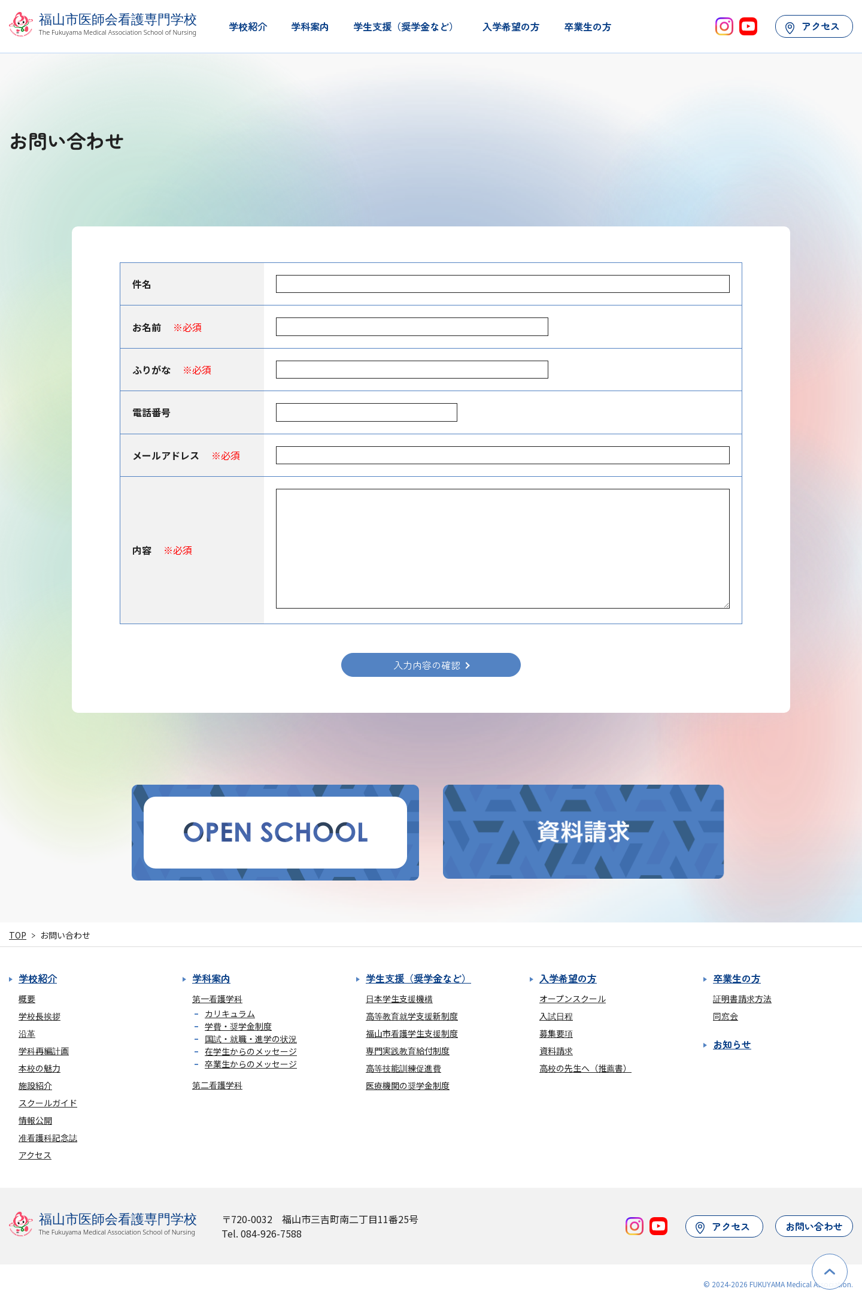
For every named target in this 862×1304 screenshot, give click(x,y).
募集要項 (556, 1033)
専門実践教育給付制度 (408, 1051)
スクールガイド (48, 1103)
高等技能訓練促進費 (403, 1068)
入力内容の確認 (426, 665)
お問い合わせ (814, 1226)
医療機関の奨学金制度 (408, 1085)
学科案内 (310, 26)
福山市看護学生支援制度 (412, 1033)
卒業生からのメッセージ (251, 1064)
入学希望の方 (511, 26)
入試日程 (556, 1016)
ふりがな (171, 369)
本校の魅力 (39, 1068)
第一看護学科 (217, 999)
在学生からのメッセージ (251, 1051)
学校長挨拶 (39, 1016)
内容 (162, 550)
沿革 (27, 1033)
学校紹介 (248, 26)
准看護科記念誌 (48, 1137)
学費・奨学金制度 (238, 1026)
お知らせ (732, 1044)
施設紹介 (35, 1085)
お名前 (167, 327)
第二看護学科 (217, 1085)
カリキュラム (230, 1013)
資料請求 (556, 1051)
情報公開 (35, 1120)
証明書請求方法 (742, 999)
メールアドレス (186, 455)
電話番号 (151, 412)
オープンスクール (572, 999)
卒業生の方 (588, 26)
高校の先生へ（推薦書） (585, 1068)
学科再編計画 (44, 1051)
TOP (17, 935)
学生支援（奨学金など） (406, 26)
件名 (141, 284)
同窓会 (725, 1016)
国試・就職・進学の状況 (251, 1039)
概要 (27, 999)
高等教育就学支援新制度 (412, 1016)
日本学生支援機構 (399, 999)
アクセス (812, 26)
